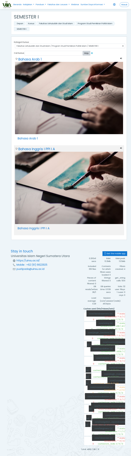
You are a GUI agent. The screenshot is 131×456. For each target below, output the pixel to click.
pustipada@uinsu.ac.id (30, 269)
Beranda (17, 4)
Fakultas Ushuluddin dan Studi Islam (56, 23)
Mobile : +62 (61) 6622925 (32, 265)
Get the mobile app (114, 253)
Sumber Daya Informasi (92, 4)
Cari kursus (19, 53)
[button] (92, 53)
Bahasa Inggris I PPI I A (36, 149)
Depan (20, 23)
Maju (86, 53)
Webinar (75, 4)
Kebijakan (28, 4)
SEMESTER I (21, 29)
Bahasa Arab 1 (30, 59)
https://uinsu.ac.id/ (28, 260)
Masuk (124, 4)
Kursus (31, 23)
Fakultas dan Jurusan (58, 4)
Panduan (40, 4)
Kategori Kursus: (21, 42)
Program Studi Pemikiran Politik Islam (95, 23)
